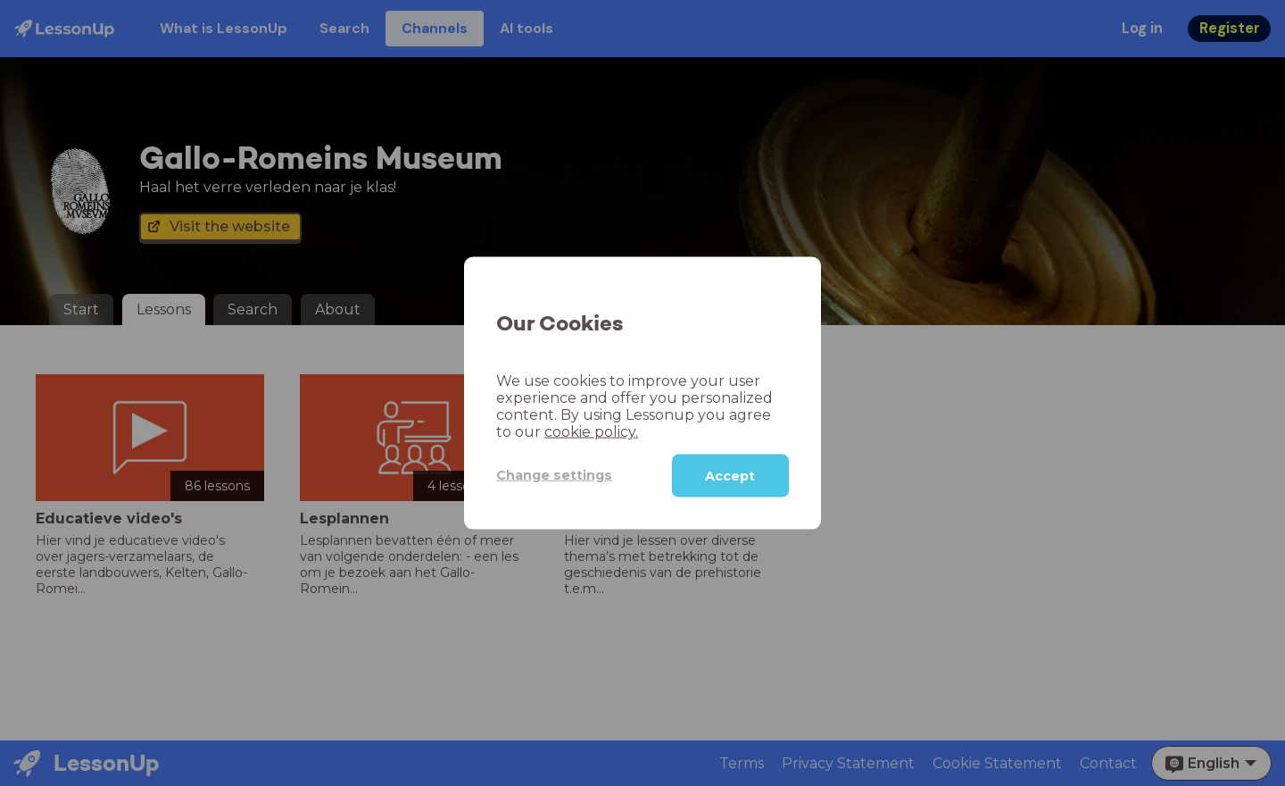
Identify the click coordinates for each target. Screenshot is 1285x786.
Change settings (554, 475)
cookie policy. (591, 430)
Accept (730, 475)
